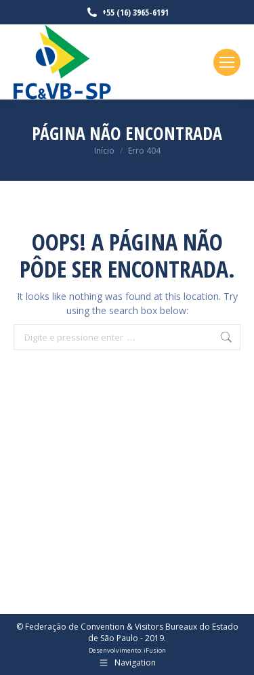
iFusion (155, 650)
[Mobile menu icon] (226, 62)
